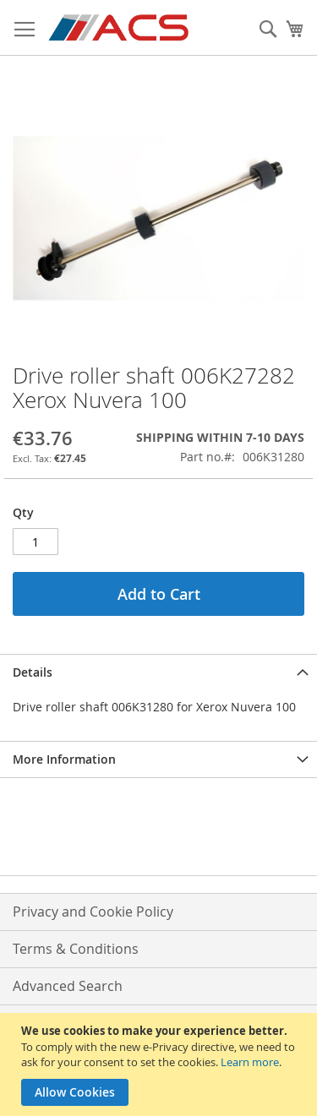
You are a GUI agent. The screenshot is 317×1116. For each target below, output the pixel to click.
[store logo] (119, 28)
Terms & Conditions (76, 948)
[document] (160, 1064)
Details (32, 672)
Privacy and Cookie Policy (93, 911)
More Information (64, 759)
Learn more (250, 1062)
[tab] (158, 672)
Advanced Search (68, 986)
